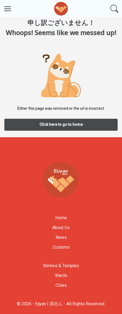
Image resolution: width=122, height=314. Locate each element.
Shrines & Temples (61, 265)
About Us (61, 227)
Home (61, 217)
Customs (61, 247)
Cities (61, 285)
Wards (61, 275)
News (61, 237)
